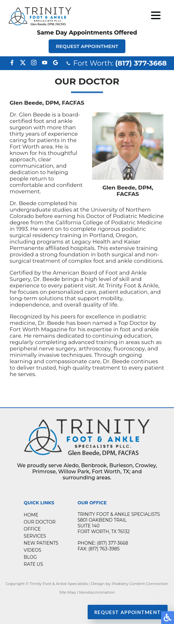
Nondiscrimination (97, 592)
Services (35, 536)
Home (31, 515)
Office (32, 529)
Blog (30, 557)
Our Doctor (39, 522)
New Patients (41, 543)
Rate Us (33, 564)
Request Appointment (87, 46)
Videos (32, 550)
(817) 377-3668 (141, 63)
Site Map (67, 592)
